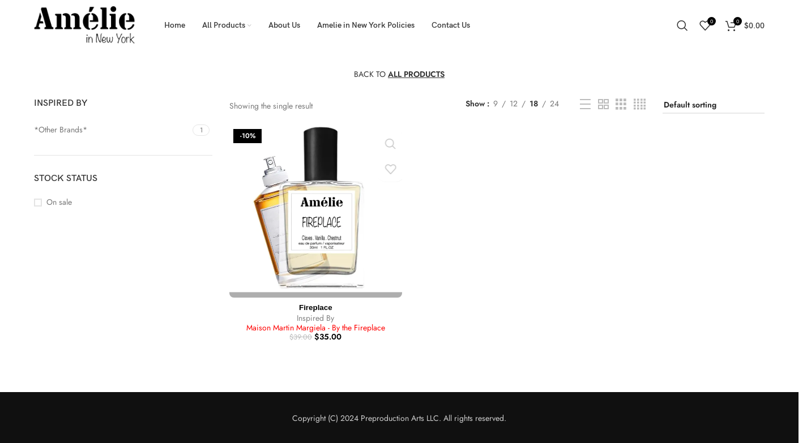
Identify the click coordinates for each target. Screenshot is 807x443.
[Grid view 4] (640, 104)
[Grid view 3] (621, 104)
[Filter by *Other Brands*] (112, 130)
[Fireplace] (314, 210)
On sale (59, 202)
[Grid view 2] (603, 104)
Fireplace (314, 306)
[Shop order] (714, 105)
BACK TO (399, 74)
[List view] (585, 104)
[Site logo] (85, 24)
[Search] (682, 25)
